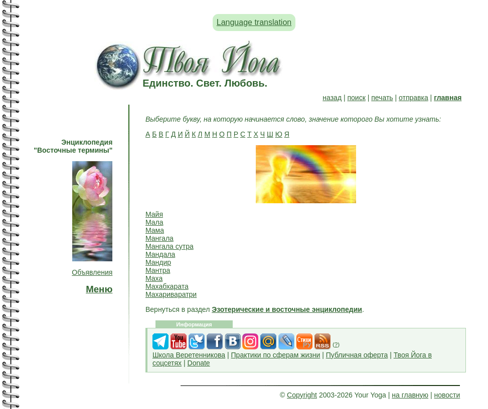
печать (382, 98)
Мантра (157, 270)
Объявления (92, 272)
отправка (413, 98)
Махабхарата (167, 286)
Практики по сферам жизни (275, 355)
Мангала (159, 238)
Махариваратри (171, 294)
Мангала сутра (169, 246)
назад (332, 98)
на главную (410, 395)
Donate (199, 363)
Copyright (302, 395)
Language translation (254, 22)
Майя (154, 214)
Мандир (158, 262)
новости (447, 395)
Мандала (160, 254)
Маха (153, 278)
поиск (356, 98)
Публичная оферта (357, 355)
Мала (154, 222)
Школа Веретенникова (188, 355)
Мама (154, 230)
